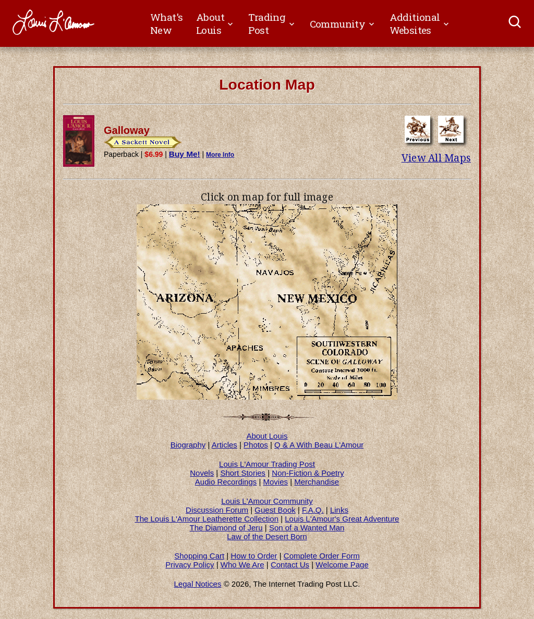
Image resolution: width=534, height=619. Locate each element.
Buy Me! (184, 154)
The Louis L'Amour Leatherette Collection (207, 518)
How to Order (253, 555)
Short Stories (242, 472)
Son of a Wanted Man (307, 527)
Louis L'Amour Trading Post (267, 464)
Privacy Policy (189, 564)
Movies (275, 481)
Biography (188, 444)
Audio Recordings (226, 481)
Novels (202, 472)
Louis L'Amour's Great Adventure (342, 518)
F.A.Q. (313, 509)
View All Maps (436, 158)
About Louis (266, 435)
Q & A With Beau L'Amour (318, 444)
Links (339, 509)
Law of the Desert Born (267, 536)
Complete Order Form (322, 555)
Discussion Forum (217, 509)
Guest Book (274, 509)
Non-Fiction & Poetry (308, 472)
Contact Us (290, 564)
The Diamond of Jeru (226, 527)
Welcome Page (341, 564)
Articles (224, 444)
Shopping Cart (199, 555)
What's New (166, 23)
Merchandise (316, 481)
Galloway (127, 130)
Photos (256, 444)
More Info (220, 154)
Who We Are (242, 564)
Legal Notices (198, 583)
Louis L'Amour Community (266, 501)
